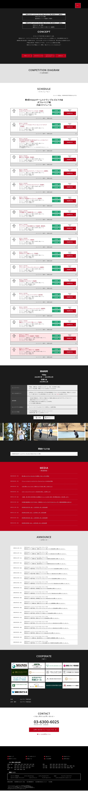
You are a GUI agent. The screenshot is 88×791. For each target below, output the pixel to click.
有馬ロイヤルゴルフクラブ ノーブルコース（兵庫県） (34, 171)
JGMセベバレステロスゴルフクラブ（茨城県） (32, 184)
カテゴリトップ (38, 55)
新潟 (15, 768)
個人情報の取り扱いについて (40, 782)
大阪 (56, 764)
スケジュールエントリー (49, 56)
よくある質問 (48, 759)
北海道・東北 (9, 764)
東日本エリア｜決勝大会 (24, 334)
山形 (30, 764)
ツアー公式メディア (31, 756)
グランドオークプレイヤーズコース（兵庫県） (32, 267)
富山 (18, 768)
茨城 (15, 766)
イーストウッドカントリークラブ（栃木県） (31, 295)
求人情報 (49, 782)
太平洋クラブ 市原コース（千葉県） (29, 253)
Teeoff (55, 776)
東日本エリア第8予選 (23, 320)
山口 (62, 766)
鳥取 (51, 766)
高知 (73, 766)
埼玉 (24, 766)
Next (84, 432)
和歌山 (65, 764)
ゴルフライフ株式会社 (15, 776)
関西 (43, 764)
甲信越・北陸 (9, 768)
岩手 (22, 764)
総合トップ (11, 756)
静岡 (18, 769)
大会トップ (27, 55)
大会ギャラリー (67, 756)
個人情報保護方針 (29, 782)
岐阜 (15, 769)
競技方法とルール (50, 417)
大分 (62, 768)
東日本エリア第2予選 (23, 123)
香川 (68, 766)
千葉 (27, 766)
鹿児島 (68, 768)
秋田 (27, 764)
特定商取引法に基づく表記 (19, 782)
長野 (29, 768)
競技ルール (29, 759)
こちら (57, 394)
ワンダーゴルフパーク (46, 778)
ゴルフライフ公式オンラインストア (17, 778)
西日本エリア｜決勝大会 (24, 348)
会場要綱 (56, 110)
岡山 (56, 766)
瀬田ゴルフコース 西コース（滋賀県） (29, 350)
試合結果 (56, 113)
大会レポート (48, 756)
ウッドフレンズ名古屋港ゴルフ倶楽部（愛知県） (32, 226)
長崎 (56, 768)
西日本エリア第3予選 (23, 197)
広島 (59, 766)
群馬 (21, 766)
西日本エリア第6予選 (23, 238)
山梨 (27, 768)
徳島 (65, 766)
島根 (53, 766)
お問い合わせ (66, 759)
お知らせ (60, 55)
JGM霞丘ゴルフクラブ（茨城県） (28, 281)
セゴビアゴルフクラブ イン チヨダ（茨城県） (31, 111)
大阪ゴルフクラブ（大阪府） (27, 240)
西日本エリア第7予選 (23, 265)
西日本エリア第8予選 (23, 307)
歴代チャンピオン (13, 759)
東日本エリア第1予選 (23, 109)
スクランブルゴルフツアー (44, 776)
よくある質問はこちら (45, 734)
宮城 (25, 764)
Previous (4, 432)
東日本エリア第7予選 (23, 293)
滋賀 (51, 764)
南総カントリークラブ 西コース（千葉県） (31, 322)
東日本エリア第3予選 (23, 155)
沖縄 (71, 768)
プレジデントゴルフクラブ (66, 776)
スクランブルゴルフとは (29, 776)
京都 (53, 764)
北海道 (15, 764)
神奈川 (33, 766)
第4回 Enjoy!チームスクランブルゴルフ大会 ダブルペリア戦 (26, 453)
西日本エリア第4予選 (23, 210)
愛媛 (71, 766)
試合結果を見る (70, 113)
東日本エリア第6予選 (23, 279)
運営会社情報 (10, 782)
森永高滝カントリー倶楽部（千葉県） (29, 336)
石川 (21, 768)
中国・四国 (45, 766)
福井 (24, 768)
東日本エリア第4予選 (23, 183)
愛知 (21, 769)
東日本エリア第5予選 (23, 252)
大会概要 (39, 417)
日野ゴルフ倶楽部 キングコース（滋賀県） (31, 198)
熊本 (59, 768)
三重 (24, 769)
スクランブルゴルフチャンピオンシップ (63, 778)
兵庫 (59, 764)
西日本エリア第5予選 (23, 224)
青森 (19, 764)
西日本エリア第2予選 (23, 169)
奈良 (62, 764)
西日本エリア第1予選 (23, 138)
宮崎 (65, 768)
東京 (29, 766)
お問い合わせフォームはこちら (44, 730)
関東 (8, 766)
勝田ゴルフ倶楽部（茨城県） (27, 157)
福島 (33, 764)
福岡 (51, 768)
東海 (8, 769)
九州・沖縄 (45, 768)
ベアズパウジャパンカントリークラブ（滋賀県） (32, 308)
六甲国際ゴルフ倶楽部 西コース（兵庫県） (31, 212)
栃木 (18, 766)
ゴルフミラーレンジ (33, 778)
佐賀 (53, 768)
